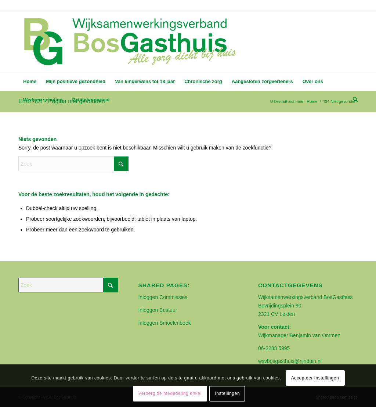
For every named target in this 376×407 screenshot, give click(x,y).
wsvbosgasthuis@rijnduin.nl (290, 361)
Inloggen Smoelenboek (164, 323)
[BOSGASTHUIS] (129, 41)
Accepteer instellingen (315, 378)
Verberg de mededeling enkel (170, 393)
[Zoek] (353, 100)
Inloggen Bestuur (157, 310)
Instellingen (227, 393)
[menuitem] (29, 81)
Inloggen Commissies (162, 297)
